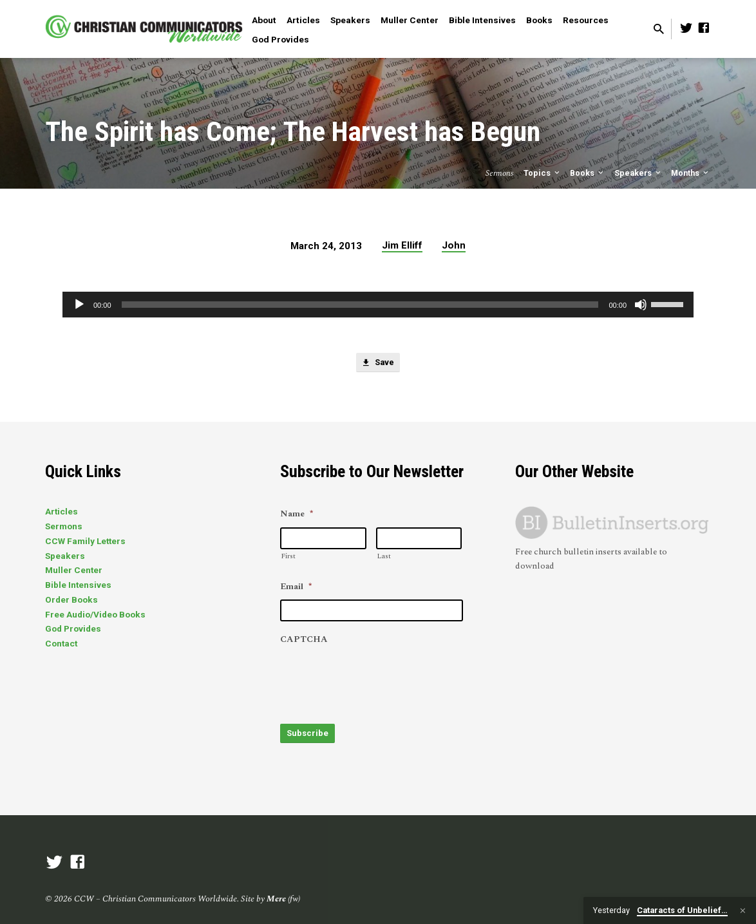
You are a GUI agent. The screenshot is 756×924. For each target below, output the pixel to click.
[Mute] (640, 304)
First (288, 556)
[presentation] (378, 678)
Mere (276, 893)
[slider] (360, 304)
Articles (303, 20)
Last (384, 556)
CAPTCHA (304, 640)
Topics (543, 173)
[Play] (79, 304)
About (264, 20)
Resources (586, 20)
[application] (378, 304)
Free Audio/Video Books (95, 614)
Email (296, 587)
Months (690, 173)
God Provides (280, 39)
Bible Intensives (482, 20)
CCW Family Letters (85, 541)
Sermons (63, 526)
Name (296, 514)
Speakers (350, 20)
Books (539, 20)
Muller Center (410, 20)
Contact (61, 643)
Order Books (71, 599)
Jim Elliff (402, 245)
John (454, 245)
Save (378, 364)
